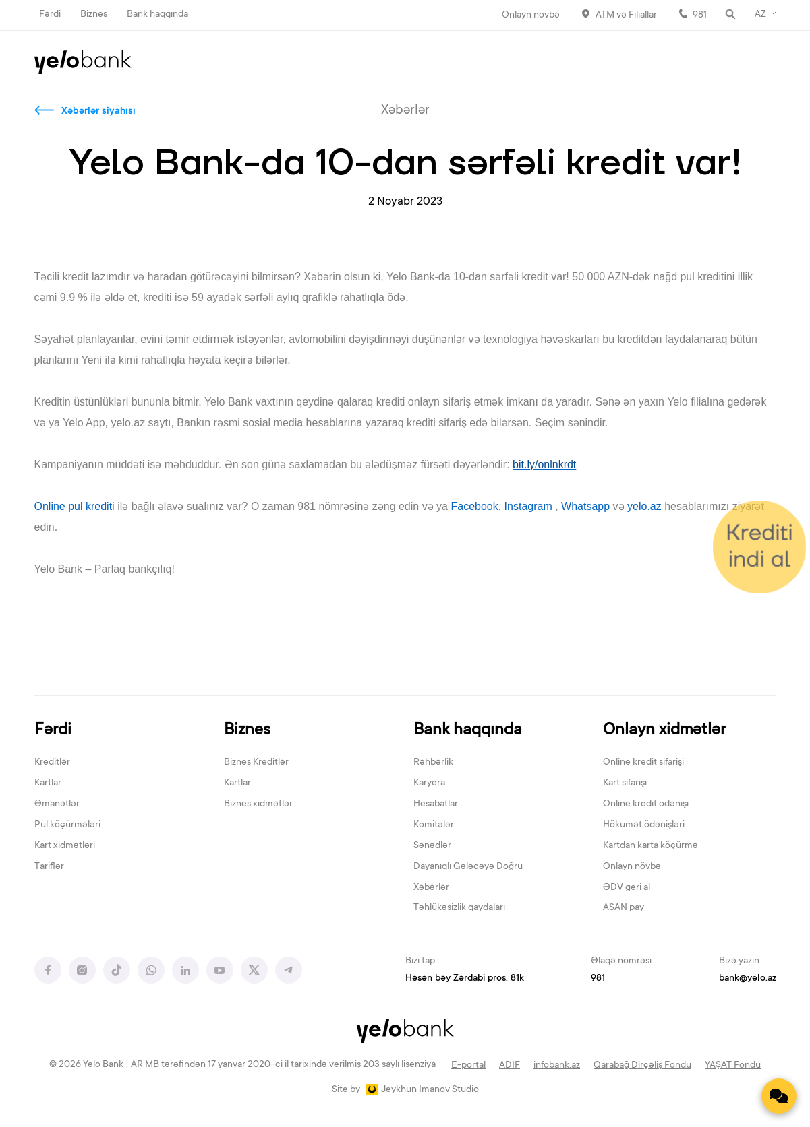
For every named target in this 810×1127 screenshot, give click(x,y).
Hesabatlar (435, 804)
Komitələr (433, 825)
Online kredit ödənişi (646, 804)
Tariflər (49, 867)
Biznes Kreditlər (256, 762)
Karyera (429, 783)
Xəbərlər (431, 887)
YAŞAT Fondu (733, 1065)
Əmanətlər (57, 804)
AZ (760, 14)
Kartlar (47, 783)
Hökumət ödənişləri (644, 825)
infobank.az (556, 1065)
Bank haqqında (157, 14)
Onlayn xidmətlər (664, 730)
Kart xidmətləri (64, 846)
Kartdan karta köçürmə (650, 846)
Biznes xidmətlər (258, 804)
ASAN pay (623, 908)
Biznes (93, 14)
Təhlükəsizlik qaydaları (459, 908)
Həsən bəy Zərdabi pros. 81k (464, 978)
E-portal (468, 1065)
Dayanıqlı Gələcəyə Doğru (468, 867)
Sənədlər (432, 846)
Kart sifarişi (625, 783)
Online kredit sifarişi (643, 762)
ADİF (509, 1065)
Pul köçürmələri (67, 825)
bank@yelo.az (747, 978)
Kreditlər (52, 762)
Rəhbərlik (433, 762)
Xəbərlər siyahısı (98, 111)
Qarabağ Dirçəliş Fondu (642, 1065)
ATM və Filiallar (626, 15)
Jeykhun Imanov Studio (430, 1090)
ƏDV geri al (626, 887)
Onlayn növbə (531, 15)
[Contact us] (779, 1096)
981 (700, 15)
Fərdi (50, 14)
